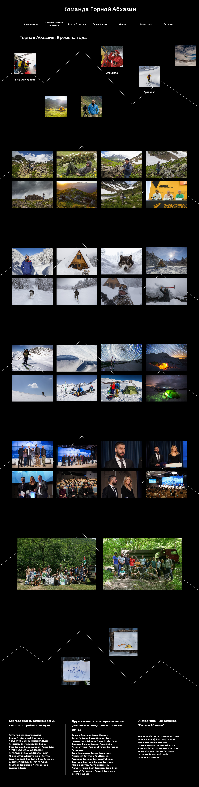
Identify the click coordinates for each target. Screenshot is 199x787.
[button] (185, 55)
